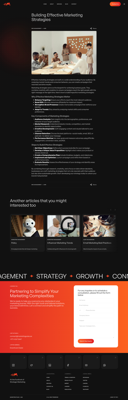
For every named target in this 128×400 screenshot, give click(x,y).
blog (66, 4)
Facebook (86, 386)
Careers (67, 386)
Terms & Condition (70, 377)
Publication (68, 389)
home (45, 4)
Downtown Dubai (16, 348)
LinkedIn (85, 383)
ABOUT (52, 4)
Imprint (67, 383)
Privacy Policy (69, 380)
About (48, 380)
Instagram (86, 377)
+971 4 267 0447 (16, 339)
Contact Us (115, 4)
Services (59, 4)
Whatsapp (85, 389)
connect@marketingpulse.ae (21, 336)
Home (48, 377)
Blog (47, 389)
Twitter (85, 380)
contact (73, 4)
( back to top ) (114, 397)
